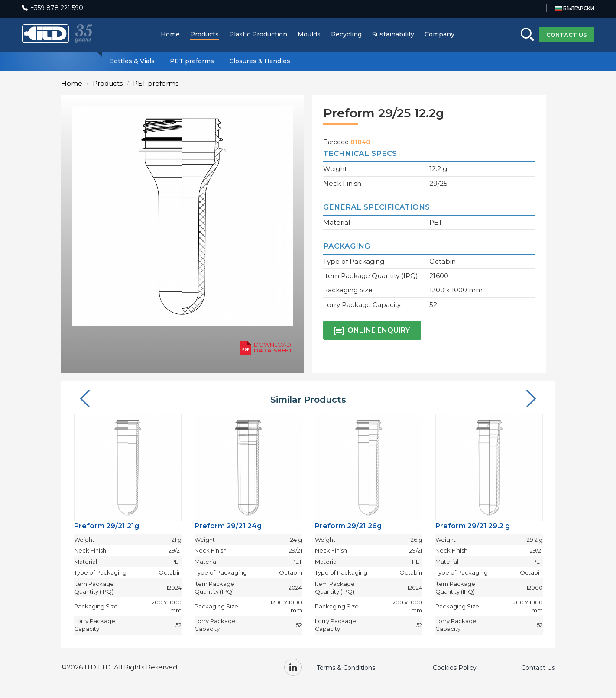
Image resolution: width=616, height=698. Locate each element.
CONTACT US (566, 34)
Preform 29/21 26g (348, 526)
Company (439, 34)
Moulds (309, 34)
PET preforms (192, 61)
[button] (85, 399)
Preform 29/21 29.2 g (472, 526)
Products (204, 34)
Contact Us (538, 668)
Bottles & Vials (132, 61)
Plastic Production (258, 34)
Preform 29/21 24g (228, 526)
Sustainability (393, 34)
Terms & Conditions (346, 668)
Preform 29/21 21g (106, 526)
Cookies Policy (455, 668)
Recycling (346, 34)
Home (170, 34)
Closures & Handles (259, 61)
